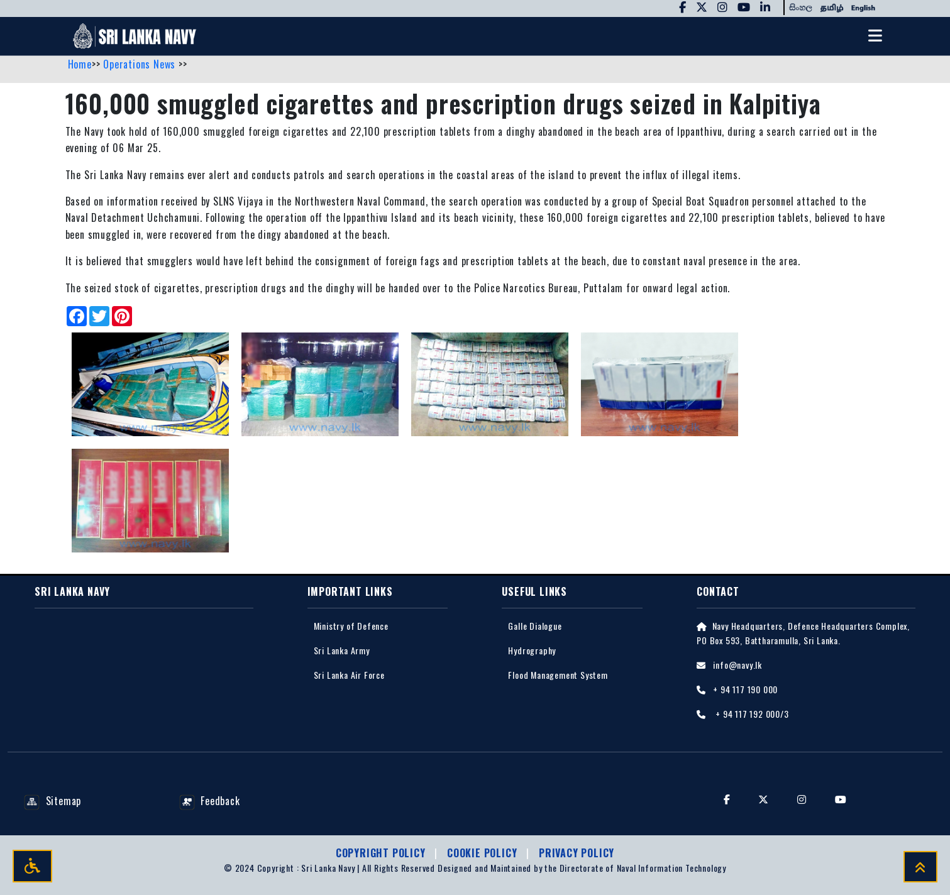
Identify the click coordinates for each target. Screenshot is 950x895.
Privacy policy (576, 852)
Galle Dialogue (534, 626)
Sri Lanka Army (342, 650)
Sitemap (52, 801)
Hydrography (532, 650)
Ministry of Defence (351, 626)
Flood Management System (557, 675)
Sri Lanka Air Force (349, 675)
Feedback (209, 801)
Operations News (141, 64)
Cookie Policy (483, 852)
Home (80, 64)
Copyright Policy (382, 852)
